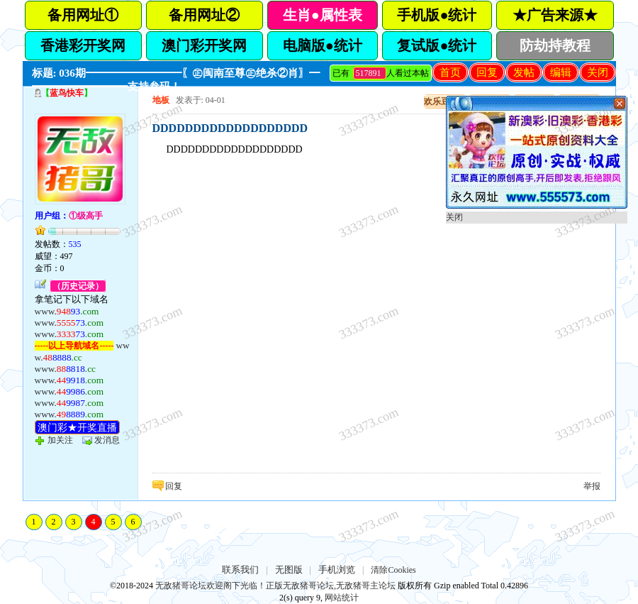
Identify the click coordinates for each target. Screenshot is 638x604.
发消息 (107, 440)
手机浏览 (336, 569)
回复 (487, 72)
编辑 (560, 72)
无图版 (289, 569)
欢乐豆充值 (445, 101)
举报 (591, 486)
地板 (160, 100)
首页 (450, 72)
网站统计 (342, 598)
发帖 (524, 72)
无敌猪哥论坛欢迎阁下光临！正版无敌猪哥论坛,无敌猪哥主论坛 (275, 586)
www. (67, 311)
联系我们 (240, 569)
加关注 (60, 440)
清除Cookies (393, 570)
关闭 (597, 72)
